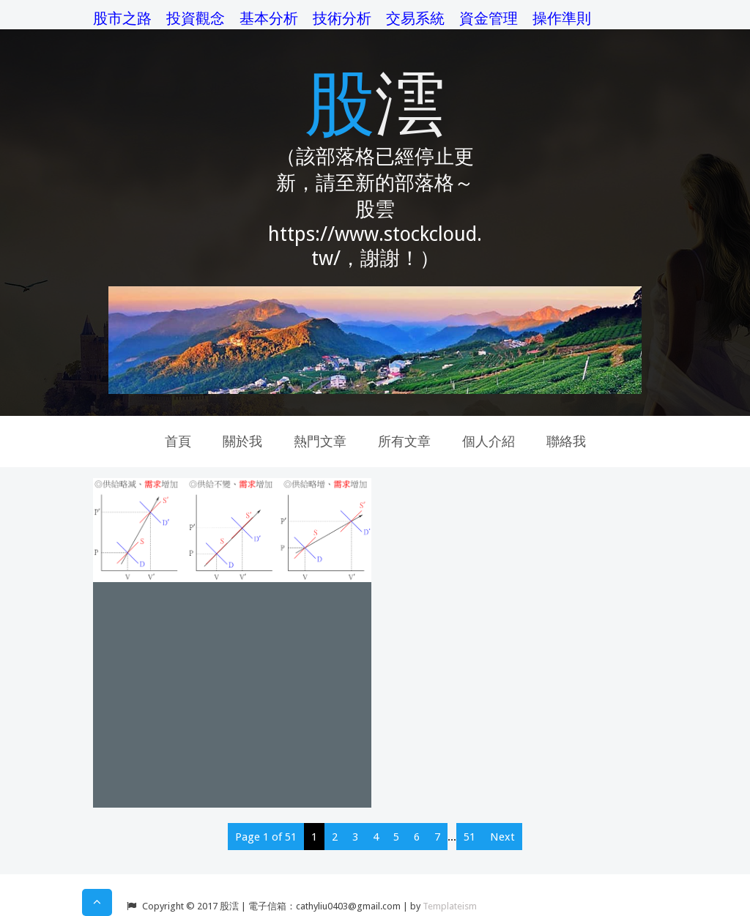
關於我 (242, 441)
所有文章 (404, 441)
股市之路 (122, 18)
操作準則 (561, 18)
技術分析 (342, 18)
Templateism (450, 906)
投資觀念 (195, 18)
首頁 (178, 441)
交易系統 (415, 18)
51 (469, 837)
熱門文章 (320, 441)
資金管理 (488, 18)
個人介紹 (488, 441)
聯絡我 (566, 441)
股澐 (375, 101)
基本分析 (269, 18)
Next (502, 837)
